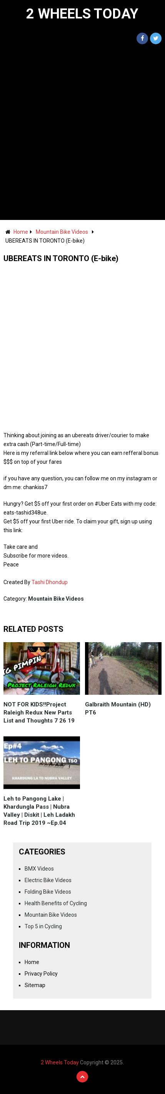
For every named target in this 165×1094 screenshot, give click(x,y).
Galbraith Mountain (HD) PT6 (118, 708)
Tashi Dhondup (50, 582)
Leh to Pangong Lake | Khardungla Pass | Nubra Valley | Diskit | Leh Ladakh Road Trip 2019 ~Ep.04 (39, 810)
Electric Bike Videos (48, 880)
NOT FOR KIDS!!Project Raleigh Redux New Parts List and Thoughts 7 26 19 (39, 712)
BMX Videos (39, 869)
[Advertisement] (82, 133)
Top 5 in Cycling (43, 926)
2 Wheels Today (82, 14)
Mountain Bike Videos (62, 232)
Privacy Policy (41, 974)
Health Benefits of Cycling (56, 903)
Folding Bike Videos (48, 892)
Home (20, 232)
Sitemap (35, 985)
